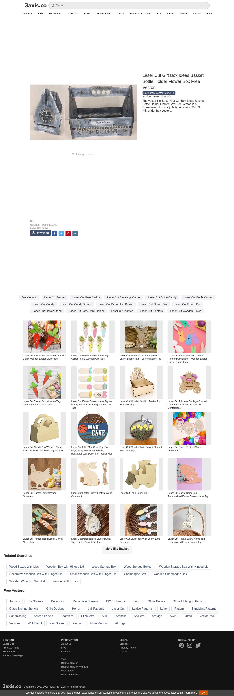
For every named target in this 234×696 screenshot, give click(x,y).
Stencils (121, 616)
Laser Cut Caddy (44, 304)
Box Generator (69, 663)
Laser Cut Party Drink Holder (86, 310)
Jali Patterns (96, 608)
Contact (65, 651)
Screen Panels (43, 616)
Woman (77, 623)
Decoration (58, 601)
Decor (120, 13)
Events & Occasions (140, 13)
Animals (14, 601)
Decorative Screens (85, 601)
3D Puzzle (73, 13)
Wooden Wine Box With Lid (27, 581)
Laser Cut (27, 13)
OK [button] (203, 692)
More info (166, 96)
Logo (163, 608)
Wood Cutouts (104, 13)
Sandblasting (17, 616)
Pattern (179, 608)
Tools (40, 13)
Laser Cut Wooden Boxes (185, 310)
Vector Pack (207, 616)
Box (32, 221)
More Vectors (98, 623)
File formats (55, 13)
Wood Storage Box (104, 566)
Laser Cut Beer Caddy (86, 297)
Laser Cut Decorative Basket (116, 304)
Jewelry (183, 13)
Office (170, 13)
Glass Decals (156, 601)
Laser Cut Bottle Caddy (162, 297)
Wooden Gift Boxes (65, 581)
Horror (76, 608)
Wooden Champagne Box (170, 574)
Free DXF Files (11, 647)
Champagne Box (135, 574)
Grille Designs (55, 608)
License (124, 643)
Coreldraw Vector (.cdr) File (159, 92)
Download (40, 233)
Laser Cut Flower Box (154, 304)
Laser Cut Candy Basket (76, 304)
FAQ (63, 647)
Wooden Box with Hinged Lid (65, 566)
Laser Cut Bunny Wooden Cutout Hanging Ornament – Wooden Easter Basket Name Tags (187, 358)
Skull (105, 616)
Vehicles (14, 623)
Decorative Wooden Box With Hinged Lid (35, 574)
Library (197, 13)
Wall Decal (35, 623)
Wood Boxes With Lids (24, 566)
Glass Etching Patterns (188, 601)
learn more (191, 692)
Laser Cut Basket (54, 297)
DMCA (123, 651)
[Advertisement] (117, 46)
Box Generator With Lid (74, 666)
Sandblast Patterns (204, 608)
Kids (159, 13)
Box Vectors (28, 297)
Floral (136, 601)
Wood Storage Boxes (137, 566)
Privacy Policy (128, 647)
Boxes (87, 13)
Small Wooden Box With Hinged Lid (93, 574)
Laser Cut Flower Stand (47, 310)
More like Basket (116, 548)
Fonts (209, 13)
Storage (157, 616)
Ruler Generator (70, 674)
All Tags (120, 623)
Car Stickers (35, 601)
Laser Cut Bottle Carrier (198, 297)
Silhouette (87, 616)
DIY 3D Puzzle (115, 601)
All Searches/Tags (13, 655)
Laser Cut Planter (122, 310)
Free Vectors (10, 651)
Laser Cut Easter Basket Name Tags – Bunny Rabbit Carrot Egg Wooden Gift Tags (91, 404)
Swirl (173, 616)
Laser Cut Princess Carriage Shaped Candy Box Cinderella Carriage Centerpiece (187, 404)
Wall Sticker (57, 623)
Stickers (139, 616)
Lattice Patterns (142, 608)
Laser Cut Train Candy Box (134, 493)
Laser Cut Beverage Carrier (124, 297)
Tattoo (188, 616)
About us (66, 643)
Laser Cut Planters (151, 310)
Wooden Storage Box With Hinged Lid (183, 566)
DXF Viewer (67, 670)
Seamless (67, 616)
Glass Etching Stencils (23, 608)
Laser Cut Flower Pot (187, 304)
